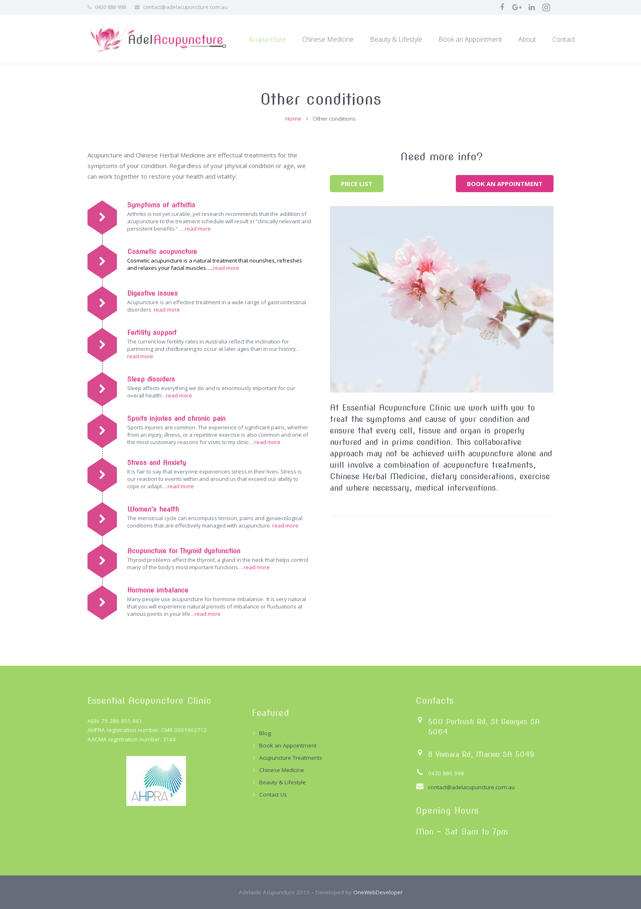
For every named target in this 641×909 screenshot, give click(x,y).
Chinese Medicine (281, 770)
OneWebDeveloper (378, 892)
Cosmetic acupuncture (162, 252)
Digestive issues (152, 293)
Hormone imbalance (157, 590)
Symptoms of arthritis (161, 205)
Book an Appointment (287, 745)
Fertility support (152, 333)
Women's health (153, 509)
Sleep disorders (151, 379)
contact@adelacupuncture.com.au (185, 7)
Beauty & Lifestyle (282, 782)
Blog (265, 733)
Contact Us (273, 794)
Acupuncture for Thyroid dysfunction (183, 551)
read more (198, 228)
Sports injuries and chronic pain (176, 418)
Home (293, 118)
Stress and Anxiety (156, 463)
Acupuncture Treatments (290, 757)
